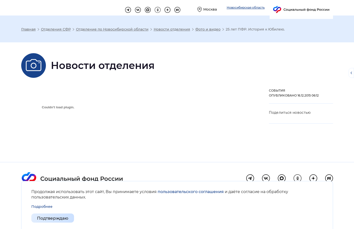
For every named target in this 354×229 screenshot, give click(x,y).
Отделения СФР (56, 29)
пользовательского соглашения (191, 191)
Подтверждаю (54, 218)
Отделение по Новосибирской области (112, 29)
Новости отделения (172, 29)
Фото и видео (208, 29)
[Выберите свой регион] (261, 7)
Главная (28, 29)
